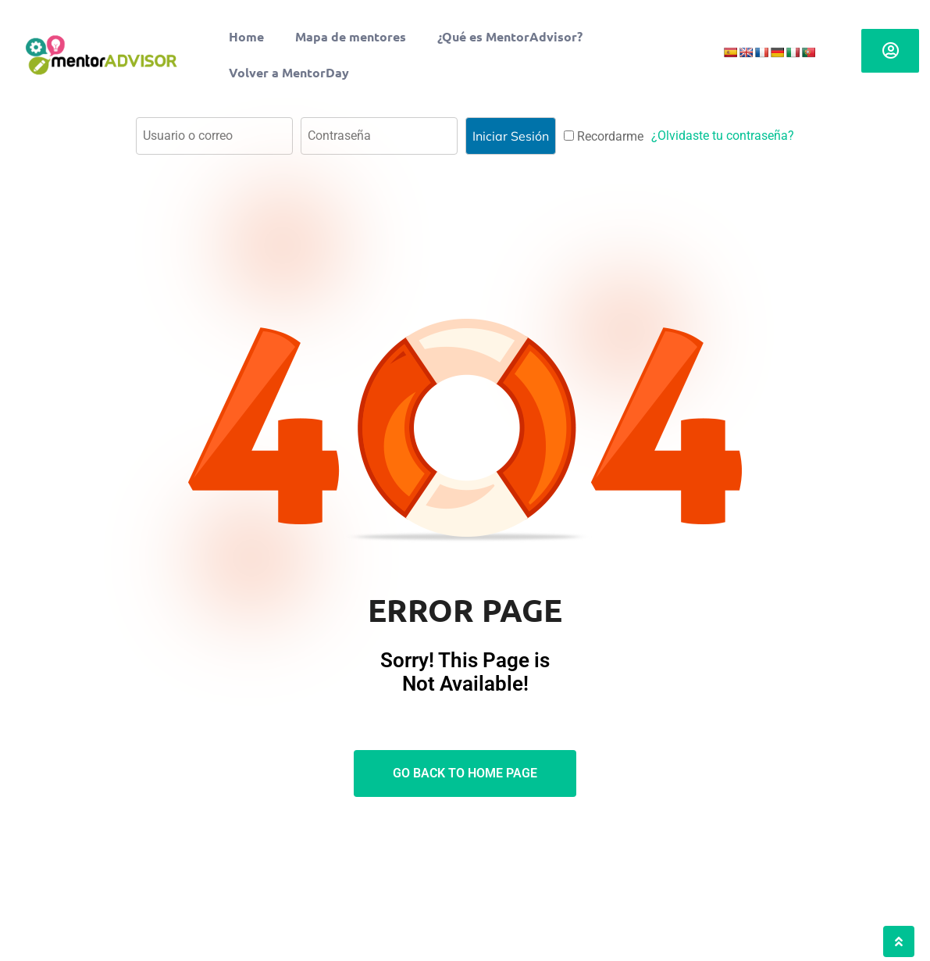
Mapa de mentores (350, 36)
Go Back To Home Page (465, 773)
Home (246, 36)
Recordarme (603, 136)
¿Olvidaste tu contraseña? (722, 135)
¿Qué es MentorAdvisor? (510, 36)
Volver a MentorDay (289, 72)
